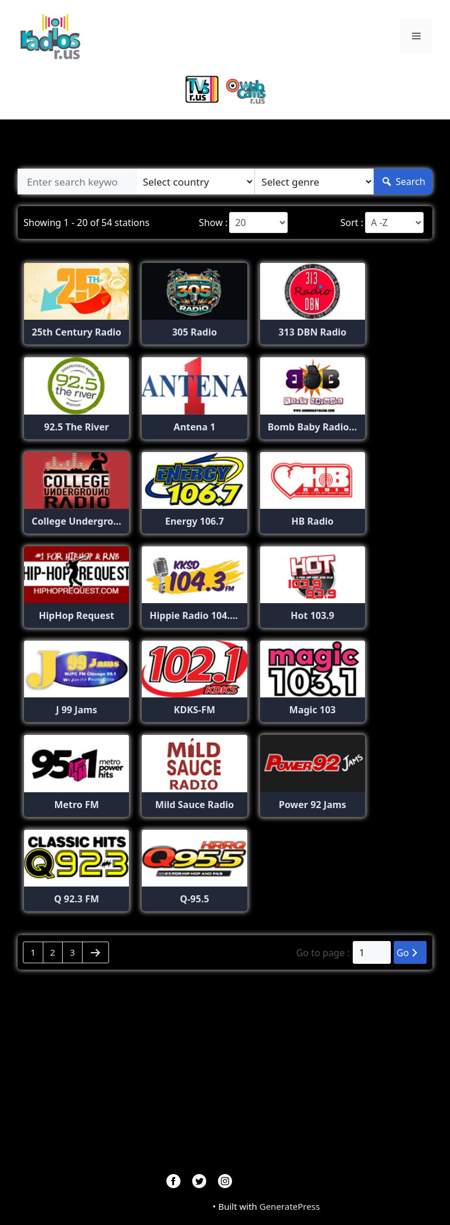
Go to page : (322, 952)
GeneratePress (290, 1206)
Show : (213, 222)
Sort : (351, 222)
